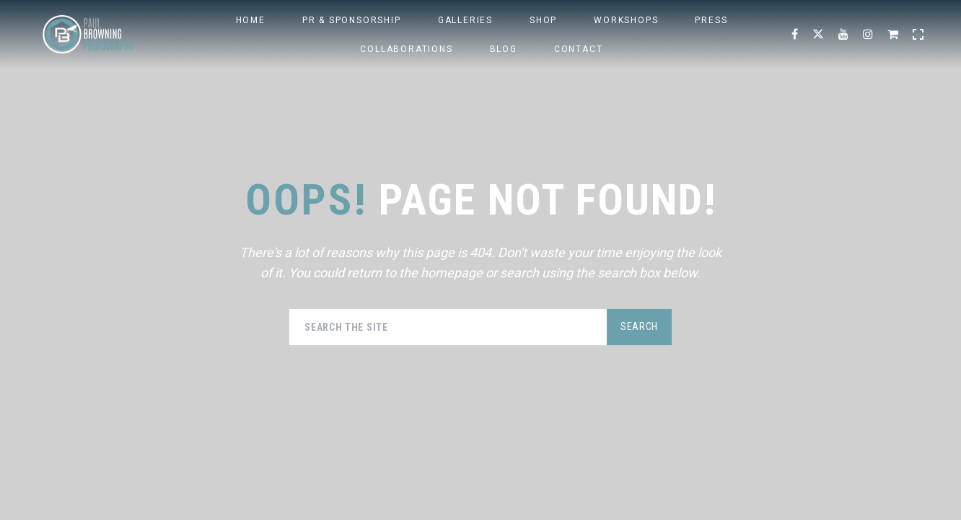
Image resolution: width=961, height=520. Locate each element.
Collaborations (406, 49)
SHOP (543, 20)
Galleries (465, 20)
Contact (578, 49)
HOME (251, 20)
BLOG (503, 49)
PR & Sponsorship (351, 20)
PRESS (711, 20)
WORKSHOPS (626, 20)
